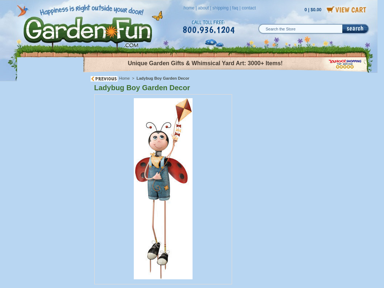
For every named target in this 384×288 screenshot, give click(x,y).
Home (124, 78)
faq (235, 8)
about (203, 8)
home (188, 8)
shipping (220, 8)
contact (249, 8)
